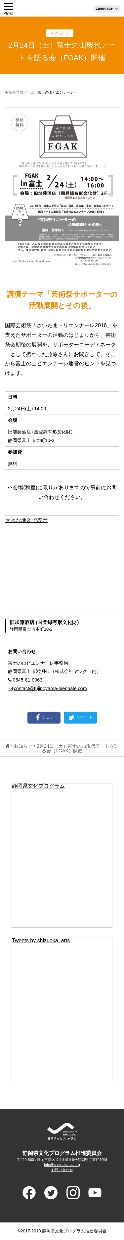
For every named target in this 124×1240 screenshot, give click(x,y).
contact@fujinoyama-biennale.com (50, 688)
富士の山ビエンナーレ (56, 92)
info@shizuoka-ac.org (62, 1165)
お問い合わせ (62, 1170)
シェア (44, 717)
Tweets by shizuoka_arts (41, 940)
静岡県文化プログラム (38, 786)
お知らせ (23, 746)
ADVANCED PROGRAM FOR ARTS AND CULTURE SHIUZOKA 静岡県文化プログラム (62, 1131)
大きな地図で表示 (26, 520)
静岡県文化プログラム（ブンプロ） (62, 8)
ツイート (80, 717)
